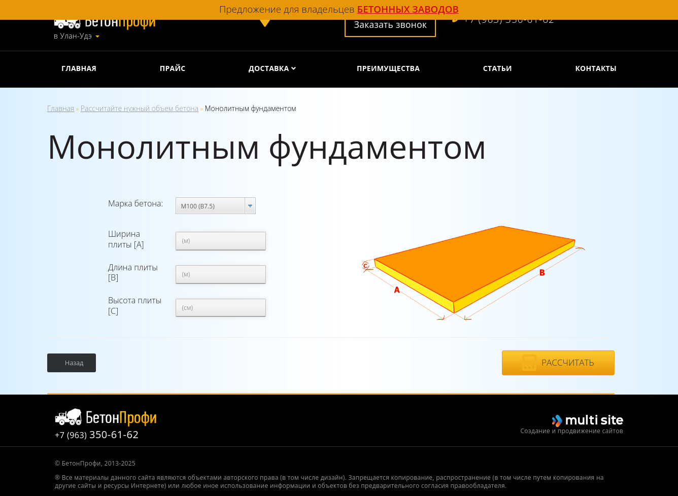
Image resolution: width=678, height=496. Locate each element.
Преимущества (388, 68)
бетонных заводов (408, 9)
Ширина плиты (126, 239)
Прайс (173, 68)
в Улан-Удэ (73, 36)
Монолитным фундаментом (250, 108)
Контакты (596, 68)
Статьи (497, 68)
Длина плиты (133, 273)
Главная (78, 68)
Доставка (269, 68)
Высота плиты (134, 305)
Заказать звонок (390, 24)
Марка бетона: (135, 203)
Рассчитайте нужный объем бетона (139, 108)
